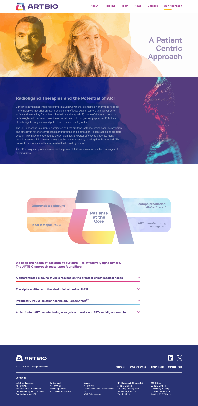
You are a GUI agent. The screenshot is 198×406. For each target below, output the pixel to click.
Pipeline (110, 5)
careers (153, 5)
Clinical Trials (175, 367)
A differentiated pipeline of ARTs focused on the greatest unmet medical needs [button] (69, 278)
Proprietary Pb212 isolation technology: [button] (52, 301)
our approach (173, 5)
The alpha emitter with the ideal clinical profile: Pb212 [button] (52, 289)
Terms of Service (137, 367)
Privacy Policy (157, 367)
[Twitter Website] (179, 358)
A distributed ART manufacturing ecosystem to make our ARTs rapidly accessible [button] (71, 312)
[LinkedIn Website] (170, 358)
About (94, 5)
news (137, 5)
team (125, 5)
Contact (120, 367)
